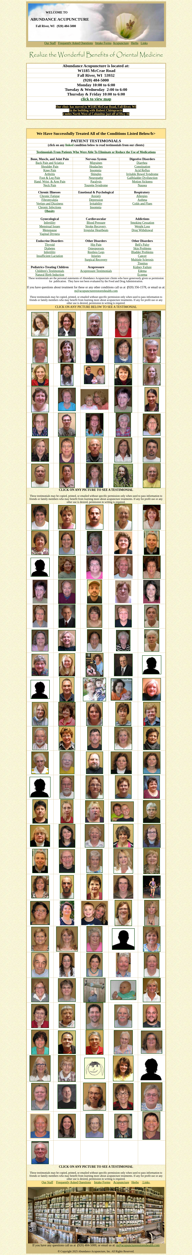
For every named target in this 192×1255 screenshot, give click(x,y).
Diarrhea (142, 163)
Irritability (96, 203)
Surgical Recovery (96, 259)
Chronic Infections (49, 207)
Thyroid (50, 244)
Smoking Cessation (142, 222)
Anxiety (96, 196)
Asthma (142, 200)
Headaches (96, 166)
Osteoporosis (96, 248)
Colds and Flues (142, 203)
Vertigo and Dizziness (49, 203)
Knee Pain (49, 170)
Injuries (96, 256)
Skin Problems (142, 248)
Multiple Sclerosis (142, 259)
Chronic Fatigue (50, 196)
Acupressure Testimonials (96, 271)
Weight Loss (142, 226)
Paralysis (96, 181)
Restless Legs (96, 252)
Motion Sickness (142, 181)
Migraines (96, 163)
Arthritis (50, 174)
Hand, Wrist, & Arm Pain (49, 181)
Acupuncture (121, 43)
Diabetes (49, 248)
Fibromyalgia (49, 200)
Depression (96, 200)
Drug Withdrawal (142, 230)
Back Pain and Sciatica (50, 163)
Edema (142, 271)
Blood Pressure (96, 222)
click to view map (96, 99)
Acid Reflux (142, 170)
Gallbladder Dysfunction (142, 178)
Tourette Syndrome (96, 185)
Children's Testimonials (49, 271)
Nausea (142, 185)
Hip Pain (96, 244)
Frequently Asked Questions (75, 43)
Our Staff (50, 43)
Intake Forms (103, 43)
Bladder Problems (142, 252)
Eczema (142, 274)
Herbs (134, 43)
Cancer (142, 256)
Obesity (50, 211)
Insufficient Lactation (50, 256)
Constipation (142, 166)
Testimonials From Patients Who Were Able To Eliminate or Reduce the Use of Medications (96, 152)
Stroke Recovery (96, 226)
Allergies (142, 196)
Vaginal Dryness (50, 234)
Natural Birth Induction (49, 274)
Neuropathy (96, 178)
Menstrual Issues (49, 226)
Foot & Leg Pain (49, 178)
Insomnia (95, 170)
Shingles (96, 174)
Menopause (50, 230)
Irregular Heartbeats (96, 230)
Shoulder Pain (50, 166)
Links (144, 43)
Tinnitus (142, 263)
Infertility (50, 222)
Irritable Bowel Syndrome (142, 174)
